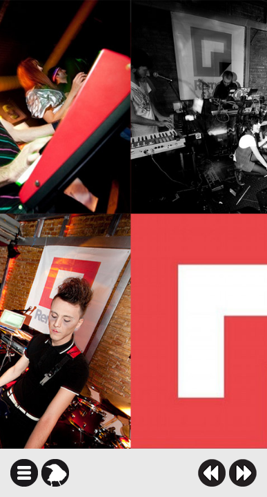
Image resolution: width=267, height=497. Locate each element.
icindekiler (24, 473)
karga (55, 473)
